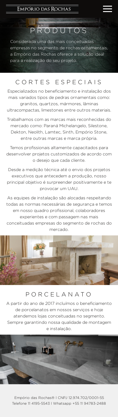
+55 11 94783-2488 (89, 403)
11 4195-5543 (39, 403)
